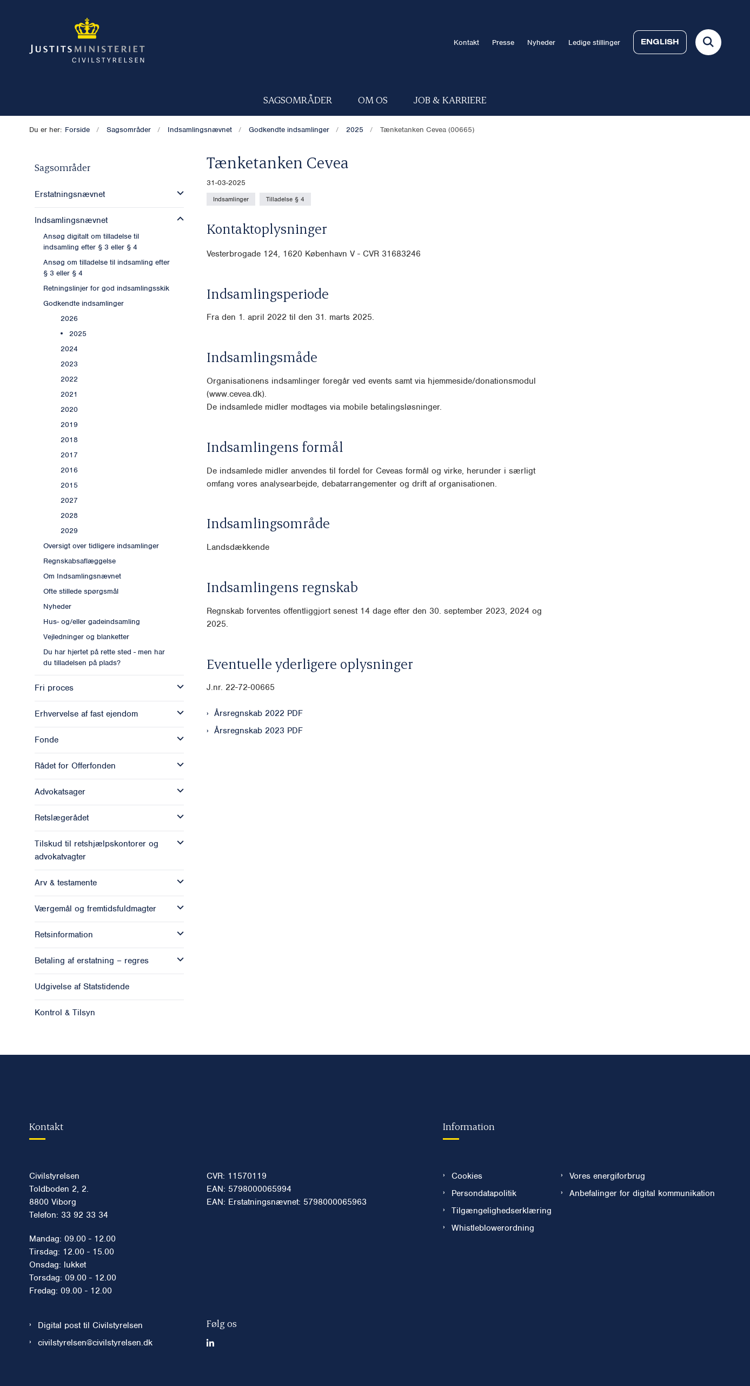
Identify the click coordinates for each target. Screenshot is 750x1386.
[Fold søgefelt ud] (708, 42)
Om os (373, 99)
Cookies (467, 1176)
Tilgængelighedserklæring (498, 1210)
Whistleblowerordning (493, 1228)
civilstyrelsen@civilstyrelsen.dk (95, 1342)
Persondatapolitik (484, 1193)
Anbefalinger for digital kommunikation (642, 1193)
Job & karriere (450, 99)
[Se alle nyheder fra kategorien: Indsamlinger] (231, 199)
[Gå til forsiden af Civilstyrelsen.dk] (87, 42)
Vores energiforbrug (607, 1176)
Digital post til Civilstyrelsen (90, 1325)
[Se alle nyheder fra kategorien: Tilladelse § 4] (285, 199)
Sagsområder (297, 99)
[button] (177, 193)
